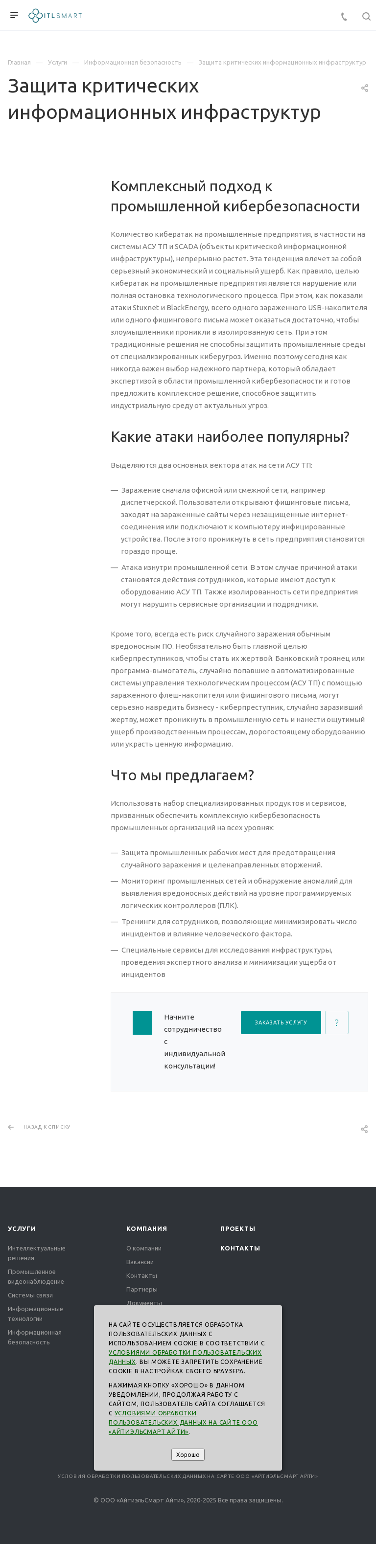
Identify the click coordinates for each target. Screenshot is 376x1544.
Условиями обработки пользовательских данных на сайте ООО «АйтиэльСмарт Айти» (183, 1422)
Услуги (22, 1228)
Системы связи (30, 1295)
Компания (146, 1228)
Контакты (141, 1275)
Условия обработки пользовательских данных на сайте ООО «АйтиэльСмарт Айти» (188, 1476)
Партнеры (142, 1289)
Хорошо (188, 1455)
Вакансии (140, 1261)
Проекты (238, 1228)
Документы (144, 1302)
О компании (144, 1248)
